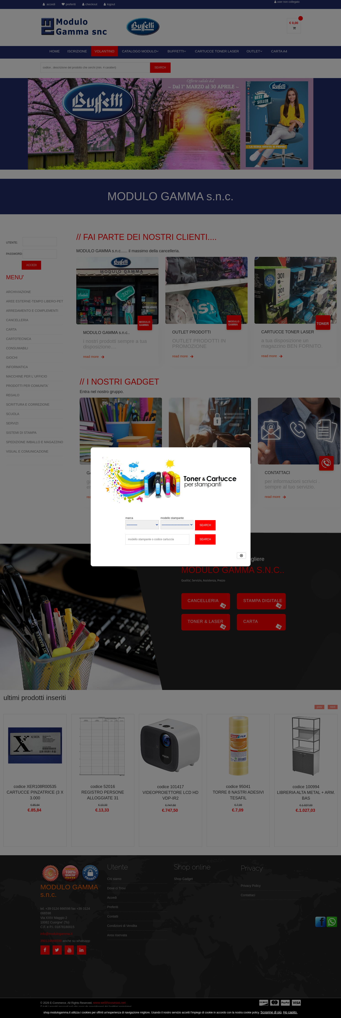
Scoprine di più (271, 1012)
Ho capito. (290, 1012)
